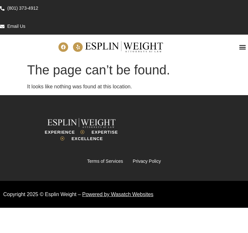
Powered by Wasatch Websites (118, 194)
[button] (242, 47)
